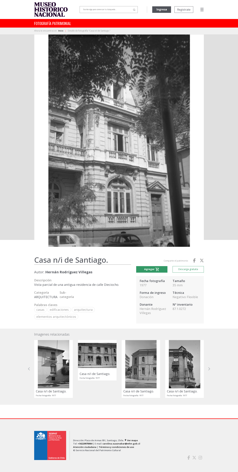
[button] (29, 369)
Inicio (61, 30)
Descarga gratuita (188, 269)
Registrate (184, 9)
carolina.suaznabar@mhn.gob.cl (121, 443)
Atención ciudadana (84, 447)
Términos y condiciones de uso (116, 447)
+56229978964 (85, 443)
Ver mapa (131, 440)
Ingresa (162, 9)
